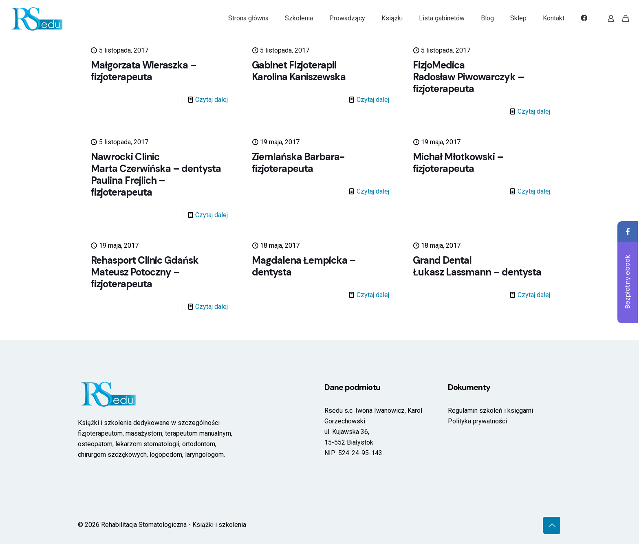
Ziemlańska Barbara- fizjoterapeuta (298, 162)
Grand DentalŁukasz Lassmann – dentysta (477, 266)
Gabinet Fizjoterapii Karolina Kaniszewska (299, 71)
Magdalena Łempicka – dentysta (304, 266)
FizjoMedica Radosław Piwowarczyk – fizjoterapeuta (468, 77)
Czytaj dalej (211, 100)
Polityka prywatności (477, 421)
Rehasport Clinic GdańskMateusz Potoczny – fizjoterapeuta (144, 272)
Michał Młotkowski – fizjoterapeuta (458, 162)
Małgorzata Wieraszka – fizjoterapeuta (143, 71)
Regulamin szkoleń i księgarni (490, 410)
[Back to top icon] (551, 525)
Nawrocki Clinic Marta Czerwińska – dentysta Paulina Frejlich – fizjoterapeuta (156, 174)
